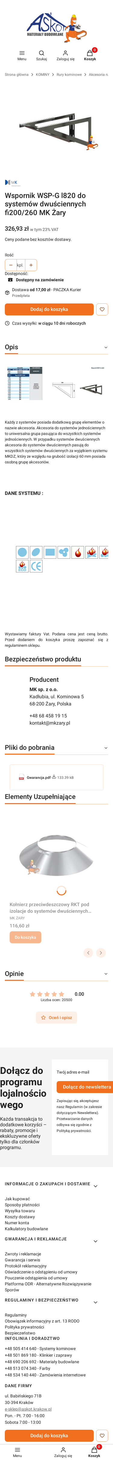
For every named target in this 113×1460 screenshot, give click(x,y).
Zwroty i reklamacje (23, 1254)
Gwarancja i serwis (22, 1260)
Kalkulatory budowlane (26, 1228)
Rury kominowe (69, 74)
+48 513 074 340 (20, 1368)
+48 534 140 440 (20, 1375)
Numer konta (17, 1222)
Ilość (9, 255)
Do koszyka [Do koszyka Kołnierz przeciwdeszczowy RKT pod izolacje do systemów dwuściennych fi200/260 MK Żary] (25, 937)
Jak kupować (17, 1198)
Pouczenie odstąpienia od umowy (36, 1277)
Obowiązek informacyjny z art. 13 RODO (42, 1321)
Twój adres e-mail (73, 1072)
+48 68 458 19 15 (48, 716)
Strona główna (17, 74)
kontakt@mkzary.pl (50, 723)
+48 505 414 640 (20, 1348)
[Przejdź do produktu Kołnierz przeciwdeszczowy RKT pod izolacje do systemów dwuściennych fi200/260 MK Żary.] (56, 854)
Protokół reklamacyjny (26, 1265)
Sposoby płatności (22, 1204)
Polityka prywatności (24, 1327)
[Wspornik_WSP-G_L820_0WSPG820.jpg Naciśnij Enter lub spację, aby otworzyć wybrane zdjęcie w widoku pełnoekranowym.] (56, 128)
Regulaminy (16, 1315)
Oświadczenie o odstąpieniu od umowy (41, 1271)
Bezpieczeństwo (20, 1333)
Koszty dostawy (20, 1216)
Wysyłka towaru (20, 1210)
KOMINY (42, 74)
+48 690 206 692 (20, 1361)
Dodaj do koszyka (49, 309)
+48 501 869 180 (20, 1355)
